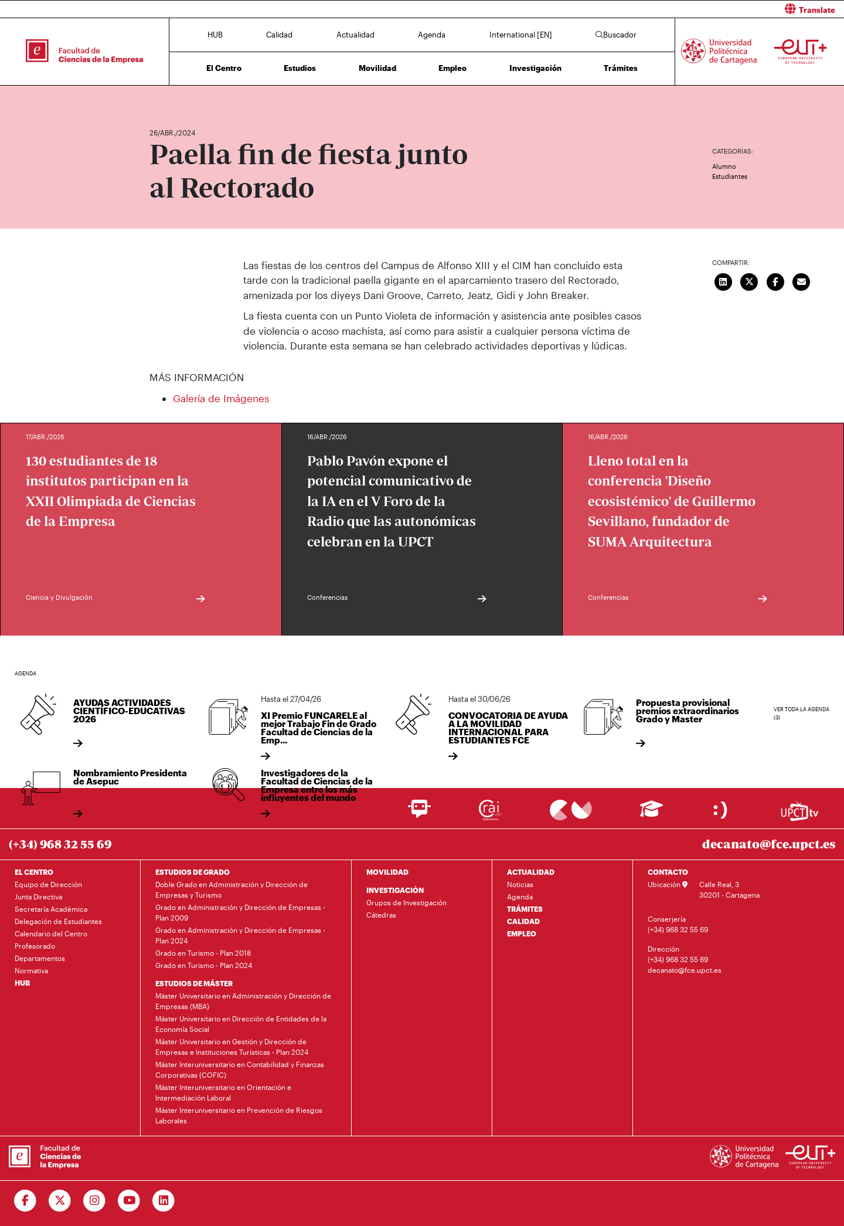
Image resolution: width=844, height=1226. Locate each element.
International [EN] (520, 34)
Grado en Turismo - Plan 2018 (203, 953)
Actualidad (355, 34)
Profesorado (35, 946)
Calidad (279, 34)
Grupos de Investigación (406, 902)
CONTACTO (668, 872)
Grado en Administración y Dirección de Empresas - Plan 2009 (240, 912)
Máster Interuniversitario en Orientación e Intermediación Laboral (223, 1092)
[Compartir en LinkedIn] (723, 281)
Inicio (158, 98)
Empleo (452, 68)
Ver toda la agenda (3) (801, 713)
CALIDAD (523, 921)
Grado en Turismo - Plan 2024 (203, 965)
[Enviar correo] (802, 281)
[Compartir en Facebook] (775, 281)
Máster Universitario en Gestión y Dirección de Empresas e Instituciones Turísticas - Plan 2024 (231, 1046)
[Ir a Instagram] (94, 1201)
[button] (637, 9)
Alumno (724, 166)
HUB (215, 34)
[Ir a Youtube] (129, 1201)
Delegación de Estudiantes (58, 921)
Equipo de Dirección (48, 884)
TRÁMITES (525, 909)
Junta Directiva (38, 896)
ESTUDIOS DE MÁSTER (194, 983)
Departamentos (40, 958)
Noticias (520, 884)
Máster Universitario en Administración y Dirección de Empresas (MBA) (243, 1000)
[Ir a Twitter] (60, 1201)
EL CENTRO (34, 872)
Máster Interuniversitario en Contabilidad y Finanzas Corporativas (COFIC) (239, 1069)
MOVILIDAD (387, 872)
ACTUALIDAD (530, 872)
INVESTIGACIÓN (395, 890)
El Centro (223, 68)
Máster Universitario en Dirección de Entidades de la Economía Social (240, 1023)
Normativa (31, 970)
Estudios (300, 68)
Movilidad (377, 68)
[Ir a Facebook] (25, 1201)
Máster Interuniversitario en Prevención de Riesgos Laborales (238, 1115)
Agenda (431, 34)
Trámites (621, 68)
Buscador (616, 34)
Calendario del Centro (51, 933)
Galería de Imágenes (221, 398)
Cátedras (381, 915)
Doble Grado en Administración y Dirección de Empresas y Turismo (231, 889)
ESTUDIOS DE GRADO (192, 872)
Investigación (535, 68)
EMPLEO (521, 933)
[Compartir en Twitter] (749, 281)
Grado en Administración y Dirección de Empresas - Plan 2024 (240, 935)
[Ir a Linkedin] (164, 1201)
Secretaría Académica (51, 909)
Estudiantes (729, 176)
